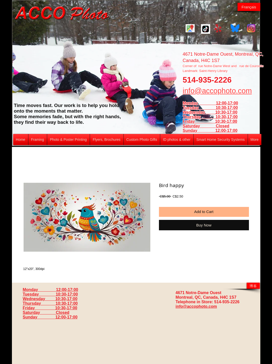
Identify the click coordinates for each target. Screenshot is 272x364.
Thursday (199, 117)
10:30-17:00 (226, 117)
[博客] (253, 286)
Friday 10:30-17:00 (210, 121)
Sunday (199, 130)
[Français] (249, 7)
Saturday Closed (206, 126)
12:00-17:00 (226, 130)
